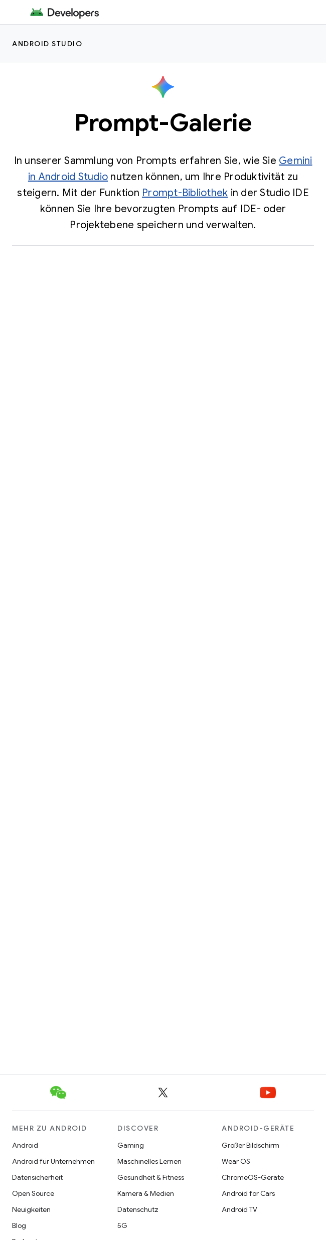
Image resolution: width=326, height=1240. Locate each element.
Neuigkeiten (31, 1209)
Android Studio (47, 43)
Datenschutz (137, 1209)
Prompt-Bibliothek (185, 193)
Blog (19, 1225)
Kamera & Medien (145, 1193)
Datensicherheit (37, 1177)
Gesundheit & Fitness (150, 1177)
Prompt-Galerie (163, 123)
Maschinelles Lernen (149, 1161)
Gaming (130, 1145)
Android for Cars (248, 1193)
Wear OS (236, 1161)
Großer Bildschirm (250, 1145)
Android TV (239, 1209)
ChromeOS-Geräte (253, 1177)
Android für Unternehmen (53, 1161)
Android (25, 1145)
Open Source (33, 1193)
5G (122, 1225)
